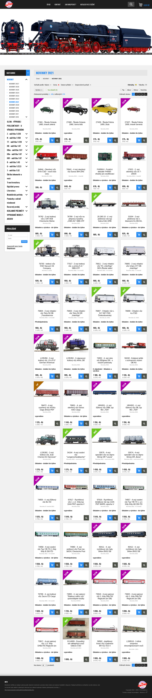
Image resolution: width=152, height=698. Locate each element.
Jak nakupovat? (70, 4)
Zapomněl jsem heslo (14, 246)
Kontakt (58, 4)
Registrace (11, 248)
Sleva (136, 90)
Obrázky (131, 85)
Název (47, 85)
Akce (129, 90)
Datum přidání (66, 85)
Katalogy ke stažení (87, 4)
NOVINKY (46, 79)
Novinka (144, 90)
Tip (123, 90)
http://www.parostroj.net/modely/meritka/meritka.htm (19, 690)
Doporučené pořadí (82, 85)
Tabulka (141, 85)
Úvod (48, 4)
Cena (55, 85)
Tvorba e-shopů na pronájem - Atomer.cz (134, 692)
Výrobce (38, 90)
